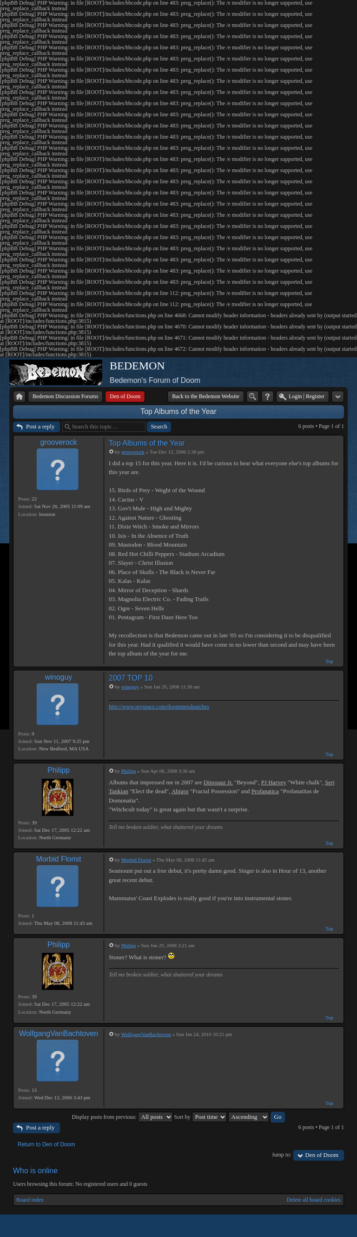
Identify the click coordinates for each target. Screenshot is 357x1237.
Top (329, 661)
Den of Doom (322, 1154)
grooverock (58, 442)
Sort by (200, 1117)
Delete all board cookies (314, 1200)
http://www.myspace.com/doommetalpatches (159, 706)
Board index (30, 1200)
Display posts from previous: (122, 1117)
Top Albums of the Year (178, 411)
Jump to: (281, 1154)
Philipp (58, 770)
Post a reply (40, 426)
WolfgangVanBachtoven (58, 1033)
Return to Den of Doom (46, 1144)
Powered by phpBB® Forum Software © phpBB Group (330, 1225)
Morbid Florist (58, 859)
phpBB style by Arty (302, 1225)
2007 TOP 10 (130, 678)
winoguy (59, 677)
